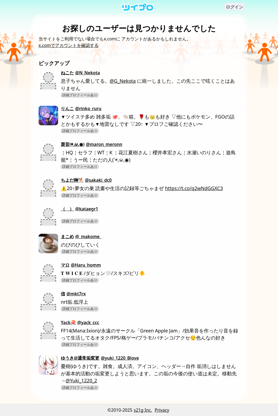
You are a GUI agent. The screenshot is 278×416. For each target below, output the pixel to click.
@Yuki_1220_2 (81, 380)
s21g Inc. (143, 410)
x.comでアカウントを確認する (69, 45)
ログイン (234, 7)
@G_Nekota (123, 81)
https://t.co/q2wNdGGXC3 (194, 188)
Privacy (162, 410)
